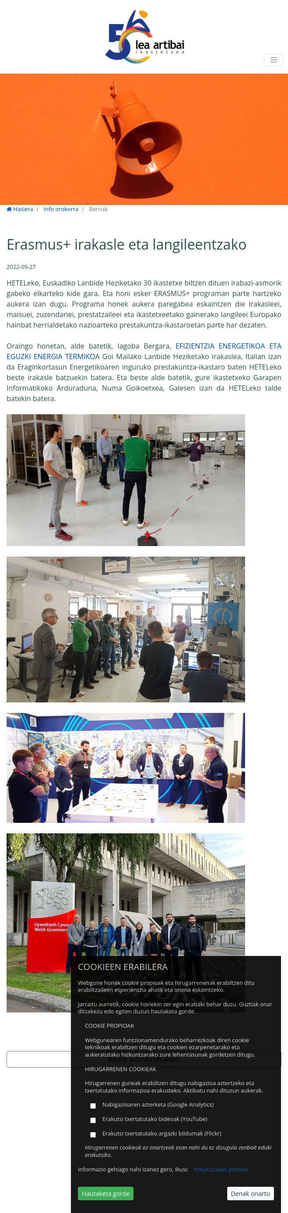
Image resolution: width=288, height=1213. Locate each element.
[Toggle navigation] (274, 59)
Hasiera (20, 209)
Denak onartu (250, 1193)
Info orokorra (61, 209)
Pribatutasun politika (220, 1169)
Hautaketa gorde (106, 1193)
